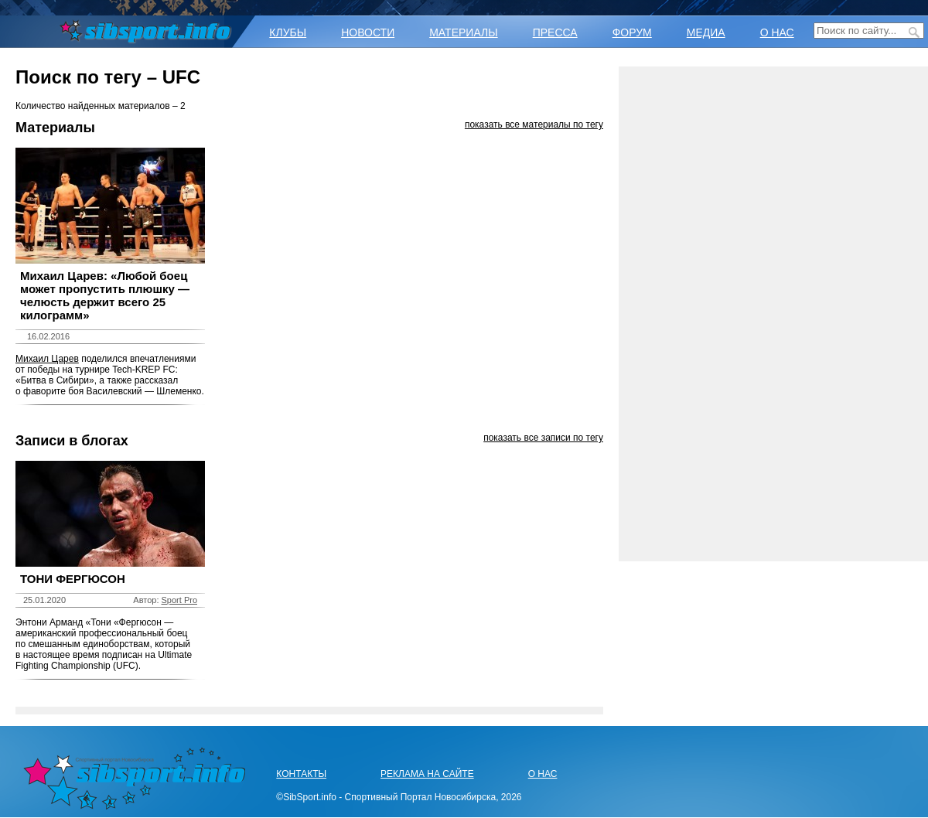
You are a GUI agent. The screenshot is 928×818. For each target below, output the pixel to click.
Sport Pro (179, 600)
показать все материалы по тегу (534, 124)
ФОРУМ (632, 32)
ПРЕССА (555, 32)
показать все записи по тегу (543, 437)
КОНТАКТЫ (301, 774)
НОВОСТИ (367, 32)
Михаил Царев (47, 358)
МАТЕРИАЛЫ (463, 32)
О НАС (777, 32)
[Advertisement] (773, 314)
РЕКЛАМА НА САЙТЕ (427, 774)
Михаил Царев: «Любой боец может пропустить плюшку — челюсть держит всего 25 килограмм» (104, 295)
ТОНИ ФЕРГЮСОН (72, 578)
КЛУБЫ (287, 32)
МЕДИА (706, 32)
